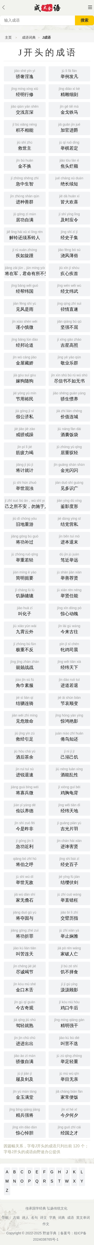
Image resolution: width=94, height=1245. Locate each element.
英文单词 (83, 1217)
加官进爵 (69, 127)
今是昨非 (25, 825)
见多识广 (69, 485)
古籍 (16, 1217)
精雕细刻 (69, 91)
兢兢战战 (25, 664)
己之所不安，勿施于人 (25, 503)
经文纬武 (69, 288)
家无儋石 (25, 897)
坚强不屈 (69, 324)
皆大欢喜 (69, 198)
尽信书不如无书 (69, 377)
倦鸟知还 (69, 736)
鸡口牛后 (69, 1004)
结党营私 (69, 521)
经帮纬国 (25, 288)
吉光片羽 (69, 825)
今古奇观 (25, 1004)
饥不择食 (69, 968)
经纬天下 (69, 664)
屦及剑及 (25, 1076)
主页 (8, 37)
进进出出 (25, 1040)
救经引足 (25, 736)
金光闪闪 (69, 467)
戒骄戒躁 (25, 431)
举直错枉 (69, 897)
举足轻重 (69, 1058)
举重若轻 (25, 556)
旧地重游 (25, 521)
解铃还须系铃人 (25, 234)
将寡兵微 (25, 789)
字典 (52, 1217)
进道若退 (69, 682)
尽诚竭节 (25, 968)
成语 (70, 1217)
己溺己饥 (69, 754)
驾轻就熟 (25, 1022)
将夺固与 (25, 915)
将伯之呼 (25, 861)
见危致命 (25, 718)
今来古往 (69, 628)
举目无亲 (69, 1076)
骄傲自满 (25, 1058)
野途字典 (49, 1233)
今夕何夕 (69, 1112)
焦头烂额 (69, 163)
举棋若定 (69, 145)
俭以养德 (25, 807)
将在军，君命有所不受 (25, 270)
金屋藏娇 (25, 359)
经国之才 (69, 1129)
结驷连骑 (25, 700)
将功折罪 (25, 933)
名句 (34, 1217)
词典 (61, 1217)
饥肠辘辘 (25, 592)
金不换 (25, 163)
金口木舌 (25, 986)
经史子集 (69, 234)
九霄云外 (25, 628)
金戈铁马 (69, 109)
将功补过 (25, 539)
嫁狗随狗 (25, 377)
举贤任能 (69, 592)
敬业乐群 (69, 359)
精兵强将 (25, 1112)
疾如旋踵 (25, 252)
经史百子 (69, 861)
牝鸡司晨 (69, 646)
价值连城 (69, 413)
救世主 (25, 145)
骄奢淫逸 (25, 73)
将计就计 (25, 467)
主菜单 (90, 7)
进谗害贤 (69, 843)
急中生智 (25, 180)
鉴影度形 (69, 503)
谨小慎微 (25, 324)
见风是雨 (25, 306)
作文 (45, 1224)
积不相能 (25, 127)
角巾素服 (25, 682)
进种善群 (25, 198)
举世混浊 (25, 485)
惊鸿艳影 (69, 718)
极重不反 (25, 646)
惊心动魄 (69, 610)
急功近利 (25, 843)
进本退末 (69, 539)
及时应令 (69, 216)
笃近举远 (69, 556)
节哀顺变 (69, 700)
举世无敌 (25, 879)
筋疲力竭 (25, 449)
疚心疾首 (69, 270)
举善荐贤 (69, 574)
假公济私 (25, 413)
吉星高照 (69, 342)
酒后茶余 (25, 754)
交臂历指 (69, 915)
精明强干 (69, 1022)
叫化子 (25, 610)
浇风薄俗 (69, 252)
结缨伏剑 (69, 879)
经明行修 (25, 91)
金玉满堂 (25, 1094)
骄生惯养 (69, 395)
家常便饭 (69, 1094)
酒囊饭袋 (69, 431)
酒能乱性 (69, 771)
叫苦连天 (25, 950)
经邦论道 (25, 342)
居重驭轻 (69, 449)
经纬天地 (69, 807)
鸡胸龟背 (69, 789)
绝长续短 (69, 180)
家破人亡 (69, 950)
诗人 (25, 1217)
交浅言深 (25, 109)
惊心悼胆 (25, 1129)
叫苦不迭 (69, 1040)
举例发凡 (69, 73)
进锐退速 (25, 771)
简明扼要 (25, 574)
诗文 (43, 1217)
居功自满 (25, 216)
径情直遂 (69, 306)
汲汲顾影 (69, 986)
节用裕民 (25, 395)
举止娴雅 (69, 933)
